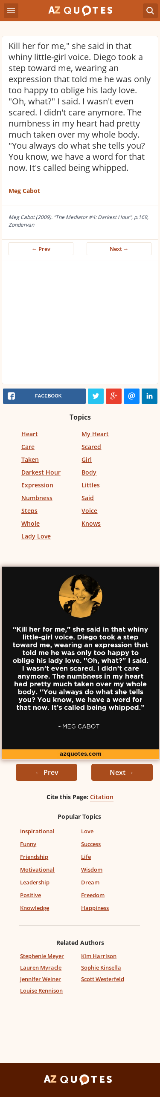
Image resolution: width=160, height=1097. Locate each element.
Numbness (36, 498)
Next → (119, 249)
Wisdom (91, 869)
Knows (91, 523)
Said (87, 498)
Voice (89, 511)
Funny (28, 844)
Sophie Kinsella (101, 967)
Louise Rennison (41, 990)
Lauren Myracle (40, 967)
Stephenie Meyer (42, 956)
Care (28, 447)
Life (86, 857)
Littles (90, 485)
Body (88, 472)
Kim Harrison (98, 956)
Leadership (34, 882)
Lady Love (36, 536)
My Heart (95, 434)
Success (91, 844)
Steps (29, 511)
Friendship (34, 857)
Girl (86, 459)
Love (87, 831)
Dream (90, 882)
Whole (30, 523)
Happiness (95, 908)
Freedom (93, 895)
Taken (30, 459)
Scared (91, 447)
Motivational (37, 869)
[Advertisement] (80, 324)
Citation (101, 797)
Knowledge (34, 908)
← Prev (41, 249)
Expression (37, 485)
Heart (29, 434)
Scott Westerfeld (102, 979)
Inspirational (37, 831)
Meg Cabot (24, 191)
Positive (30, 895)
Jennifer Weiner (40, 979)
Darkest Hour (41, 472)
